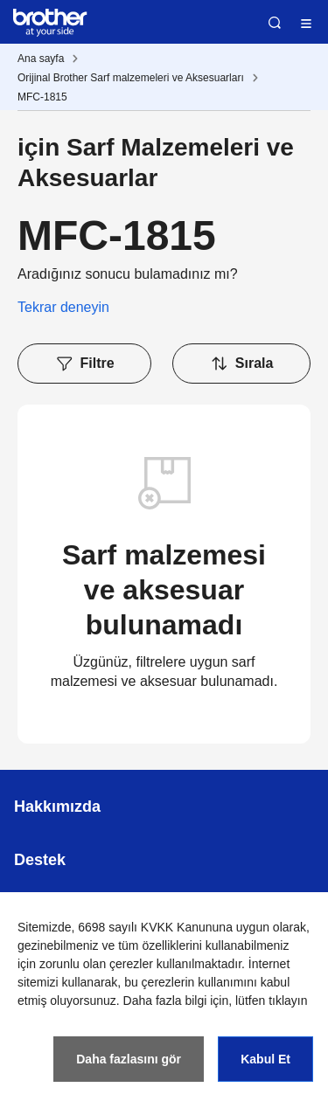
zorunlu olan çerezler (96, 964)
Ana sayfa (40, 58)
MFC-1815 (42, 97)
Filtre (85, 363)
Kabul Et (265, 1059)
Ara (274, 22)
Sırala (242, 363)
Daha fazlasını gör (128, 1059)
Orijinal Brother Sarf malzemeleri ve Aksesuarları (130, 78)
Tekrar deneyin (63, 307)
